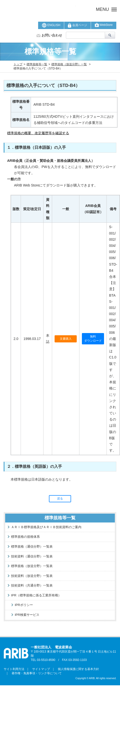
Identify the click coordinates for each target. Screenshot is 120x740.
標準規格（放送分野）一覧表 (32, 566)
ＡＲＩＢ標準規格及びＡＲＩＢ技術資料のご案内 (46, 527)
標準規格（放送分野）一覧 (69, 64)
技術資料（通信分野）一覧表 (32, 556)
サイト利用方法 (14, 669)
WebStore (104, 25)
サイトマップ (39, 669)
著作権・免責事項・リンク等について (35, 673)
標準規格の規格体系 (25, 536)
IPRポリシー (24, 605)
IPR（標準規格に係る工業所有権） (36, 595)
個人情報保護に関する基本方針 (77, 669)
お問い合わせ (49, 35)
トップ (18, 64)
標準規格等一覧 (37, 64)
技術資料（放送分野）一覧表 (32, 576)
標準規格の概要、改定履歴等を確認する (38, 133)
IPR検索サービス (27, 615)
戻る (60, 498)
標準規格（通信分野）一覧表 (32, 546)
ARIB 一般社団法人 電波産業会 (40, 9)
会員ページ (77, 25)
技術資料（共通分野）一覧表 (32, 585)
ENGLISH (51, 25)
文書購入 (66, 338)
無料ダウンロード (93, 338)
